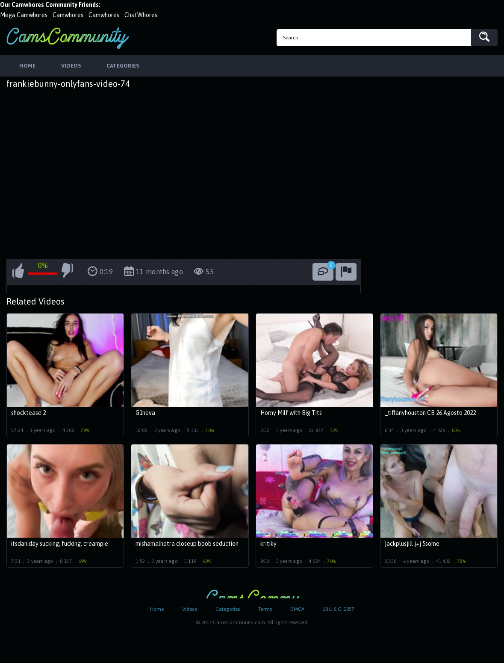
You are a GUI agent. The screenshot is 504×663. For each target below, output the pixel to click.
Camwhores (68, 15)
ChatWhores (140, 15)
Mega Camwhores (23, 15)
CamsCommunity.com (67, 38)
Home (157, 609)
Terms (265, 609)
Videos (189, 609)
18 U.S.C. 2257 (338, 609)
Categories (227, 609)
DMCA (297, 609)
